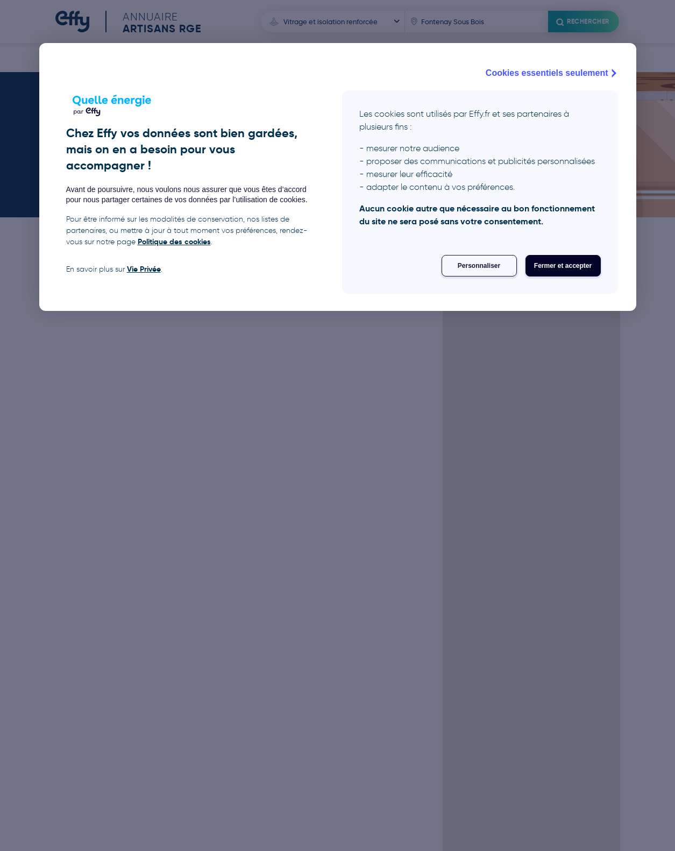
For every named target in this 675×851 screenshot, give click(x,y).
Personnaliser (479, 266)
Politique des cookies (174, 241)
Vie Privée (144, 269)
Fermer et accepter (563, 266)
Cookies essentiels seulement (552, 73)
